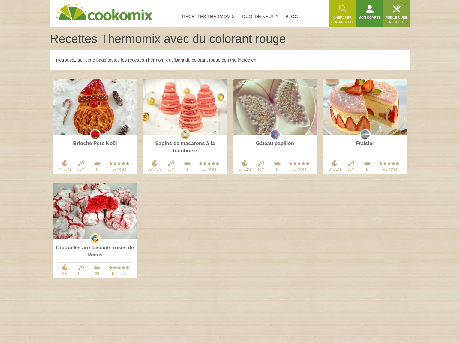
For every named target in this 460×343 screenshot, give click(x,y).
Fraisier (365, 143)
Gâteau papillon (275, 143)
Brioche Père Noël (95, 143)
